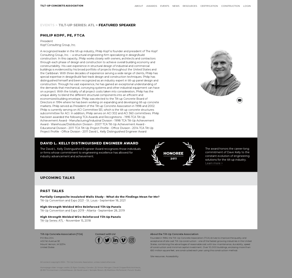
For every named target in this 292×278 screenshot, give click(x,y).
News (175, 5)
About (139, 5)
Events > (49, 25)
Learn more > (214, 163)
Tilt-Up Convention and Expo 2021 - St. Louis (68, 200)
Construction (230, 5)
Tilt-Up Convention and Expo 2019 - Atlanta (68, 210)
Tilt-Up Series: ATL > (78, 25)
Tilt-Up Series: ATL (52, 220)
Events (164, 5)
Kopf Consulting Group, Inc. (58, 45)
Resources (190, 5)
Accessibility (172, 256)
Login (247, 5)
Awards (151, 5)
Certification (209, 5)
